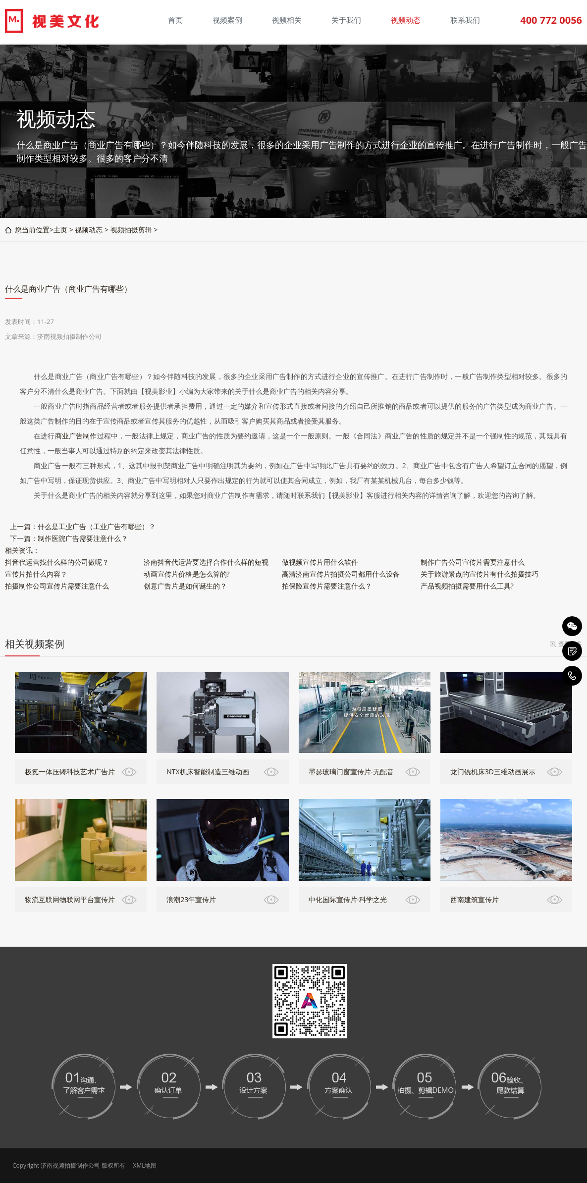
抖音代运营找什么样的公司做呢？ (57, 562)
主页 (60, 229)
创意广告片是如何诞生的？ (185, 586)
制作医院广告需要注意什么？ (83, 538)
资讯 (26, 550)
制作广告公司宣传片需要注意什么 (473, 562)
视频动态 (89, 229)
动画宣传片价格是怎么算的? (187, 574)
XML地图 (145, 1165)
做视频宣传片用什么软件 (320, 562)
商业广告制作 (76, 435)
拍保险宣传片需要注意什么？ (327, 586)
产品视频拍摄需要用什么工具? (467, 586)
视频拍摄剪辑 (131, 229)
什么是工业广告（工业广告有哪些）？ (97, 526)
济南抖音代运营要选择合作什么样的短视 (206, 562)
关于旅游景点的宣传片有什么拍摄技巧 (479, 574)
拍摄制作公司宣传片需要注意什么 (57, 586)
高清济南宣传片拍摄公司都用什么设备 (341, 574)
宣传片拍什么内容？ (36, 574)
